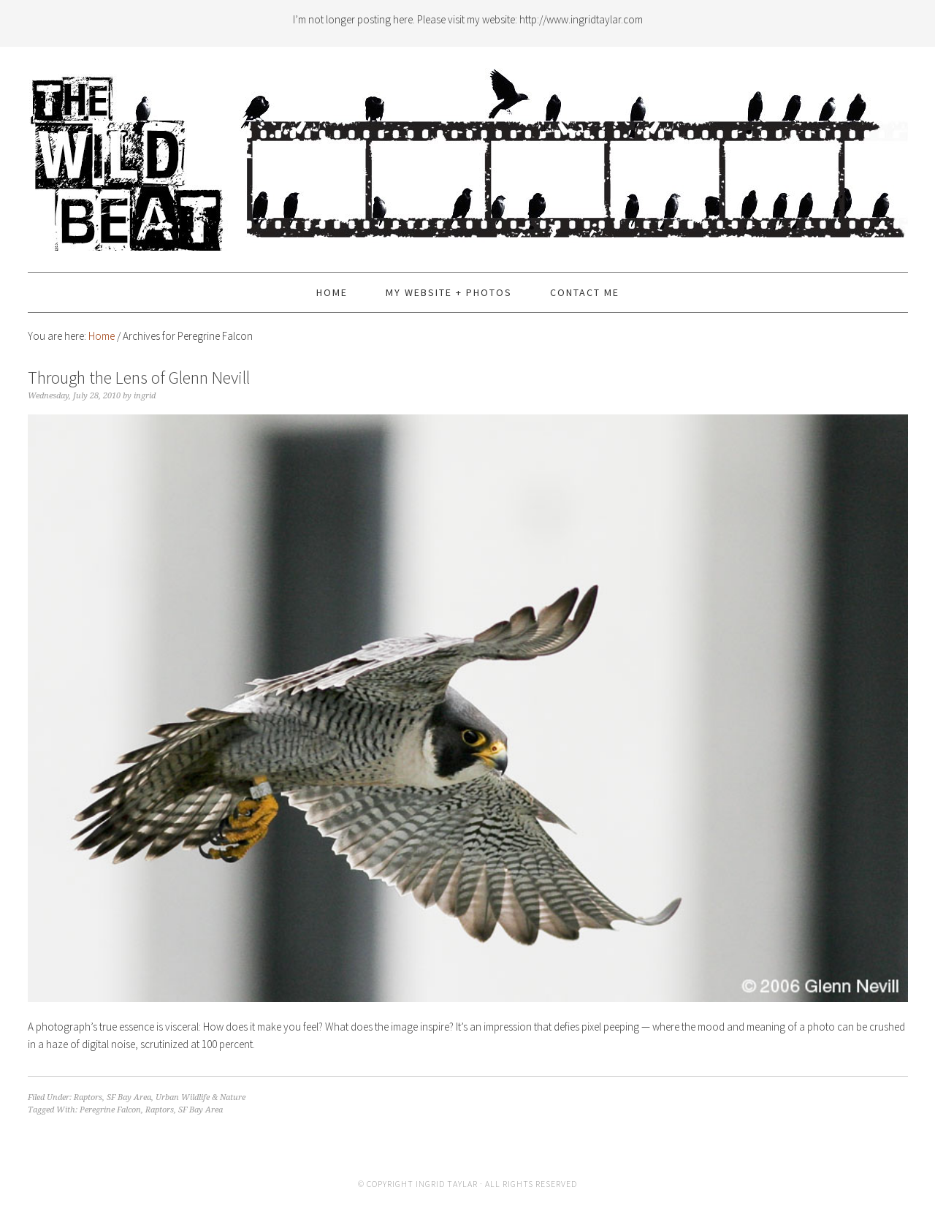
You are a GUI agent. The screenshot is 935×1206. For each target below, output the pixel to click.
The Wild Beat (468, 152)
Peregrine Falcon (110, 1110)
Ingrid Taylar (447, 1183)
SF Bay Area (129, 1097)
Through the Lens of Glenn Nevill (139, 377)
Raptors (88, 1097)
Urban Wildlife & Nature (200, 1097)
